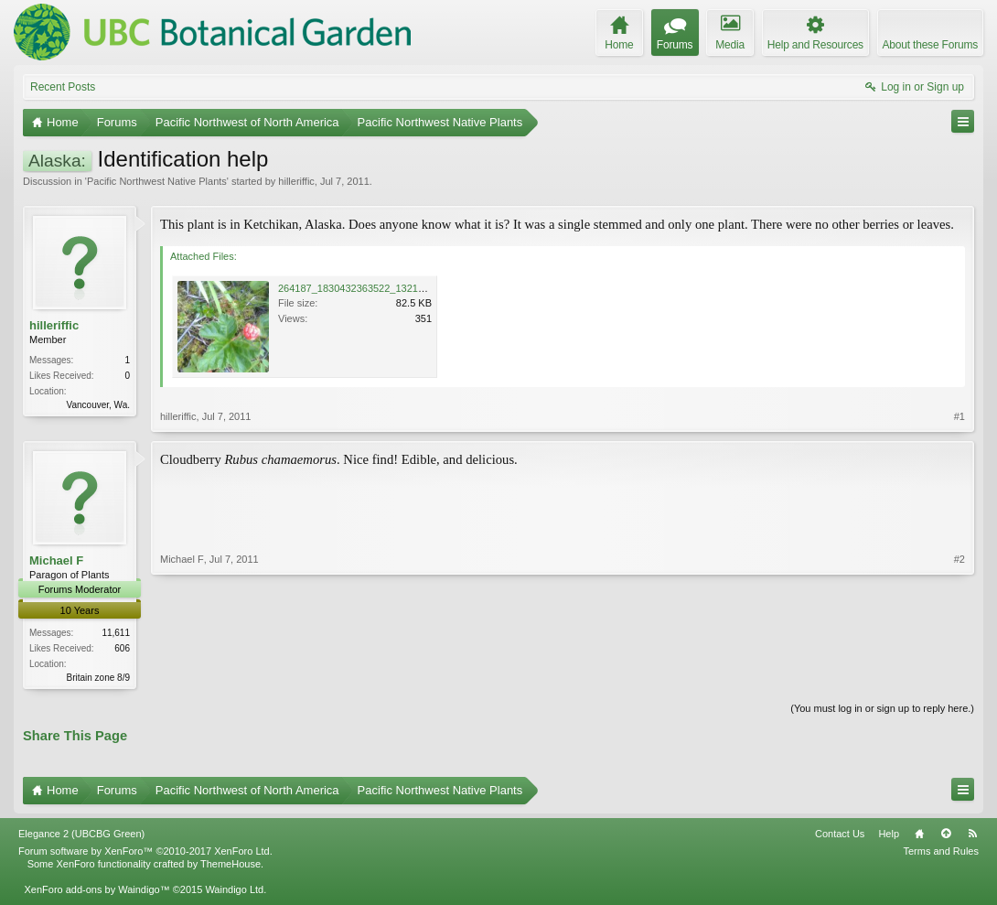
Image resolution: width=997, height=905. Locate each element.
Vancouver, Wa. (98, 405)
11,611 (116, 633)
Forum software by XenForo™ (145, 852)
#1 (959, 416)
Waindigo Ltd (234, 891)
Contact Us (839, 834)
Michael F (56, 560)
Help (888, 834)
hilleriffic (296, 181)
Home (919, 834)
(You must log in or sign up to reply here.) (882, 710)
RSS (972, 834)
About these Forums (930, 44)
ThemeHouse (230, 865)
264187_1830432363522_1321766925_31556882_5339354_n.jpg (426, 288)
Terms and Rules (941, 852)
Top (945, 834)
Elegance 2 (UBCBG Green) (81, 834)
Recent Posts (62, 87)
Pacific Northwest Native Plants (157, 181)
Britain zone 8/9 (99, 678)
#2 (959, 675)
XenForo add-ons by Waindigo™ (96, 891)
